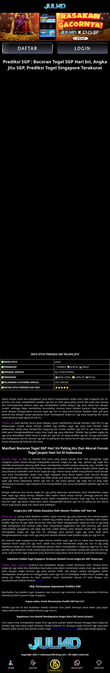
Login (82, 48)
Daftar (27, 48)
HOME (11, 665)
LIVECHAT (99, 665)
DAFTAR (33, 665)
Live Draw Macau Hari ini (64, 628)
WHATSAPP (77, 665)
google (39, 580)
